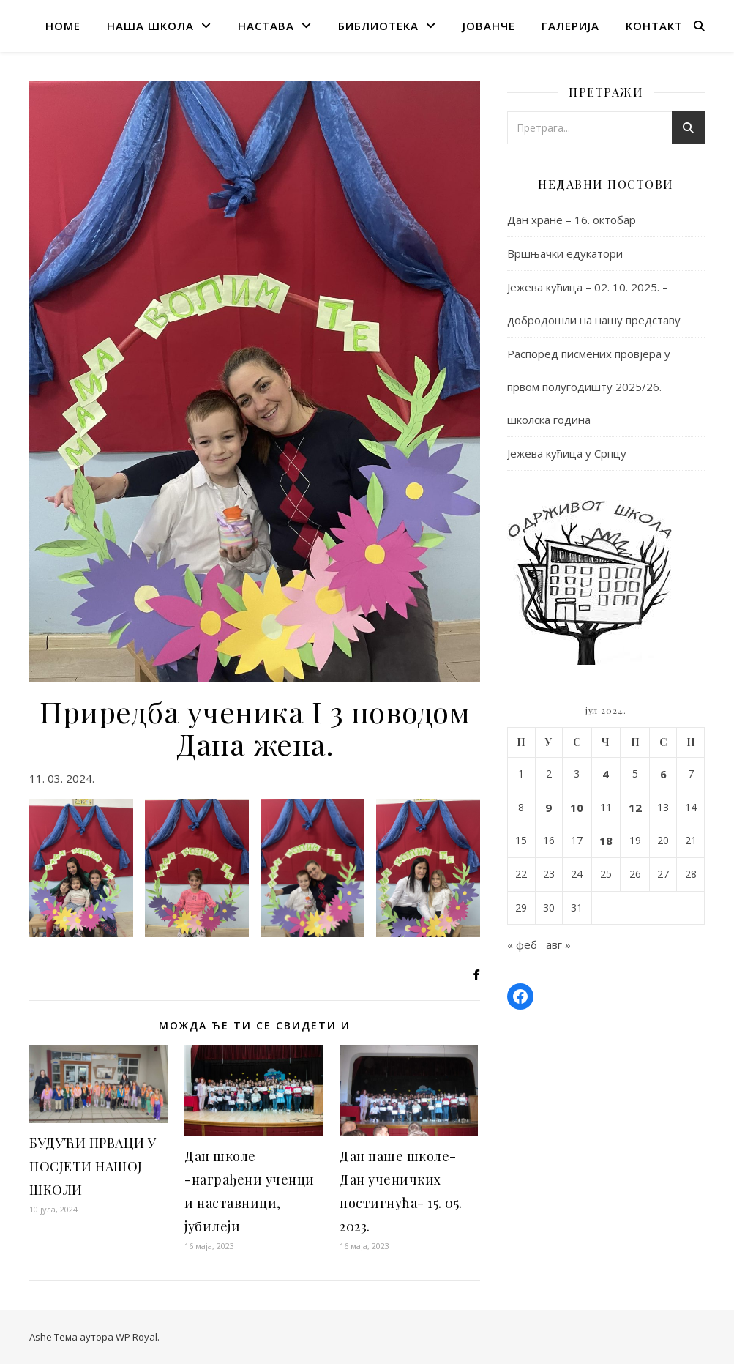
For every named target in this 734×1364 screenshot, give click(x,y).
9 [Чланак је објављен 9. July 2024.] (548, 807)
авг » (558, 944)
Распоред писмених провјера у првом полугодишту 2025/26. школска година (588, 386)
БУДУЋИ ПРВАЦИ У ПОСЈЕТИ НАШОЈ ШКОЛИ (93, 1166)
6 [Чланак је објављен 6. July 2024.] (663, 774)
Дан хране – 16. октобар (571, 219)
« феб (522, 944)
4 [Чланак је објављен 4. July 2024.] (605, 774)
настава (266, 25)
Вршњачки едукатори (565, 253)
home (62, 25)
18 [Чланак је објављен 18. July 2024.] (606, 840)
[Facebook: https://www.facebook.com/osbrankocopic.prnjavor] (520, 996)
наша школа (150, 25)
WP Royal (136, 1336)
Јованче (489, 25)
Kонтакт (654, 25)
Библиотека (378, 25)
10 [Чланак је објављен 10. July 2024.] (576, 807)
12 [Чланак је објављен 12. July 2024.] (635, 807)
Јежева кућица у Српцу (566, 453)
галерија (570, 25)
